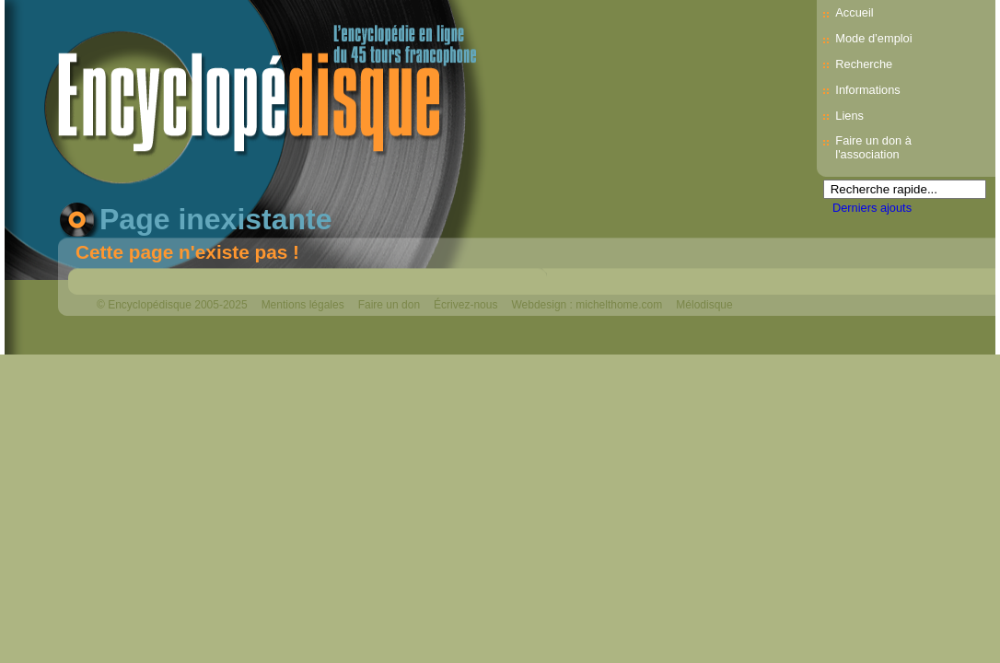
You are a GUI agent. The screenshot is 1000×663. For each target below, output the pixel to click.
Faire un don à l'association (873, 147)
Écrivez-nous (465, 304)
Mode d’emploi (873, 38)
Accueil (854, 12)
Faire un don (389, 304)
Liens (849, 115)
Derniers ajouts (872, 208)
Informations (867, 90)
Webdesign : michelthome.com (586, 304)
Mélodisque (704, 304)
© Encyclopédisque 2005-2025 (172, 304)
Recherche (863, 64)
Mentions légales (303, 304)
